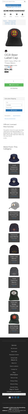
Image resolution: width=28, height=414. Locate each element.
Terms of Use (14, 377)
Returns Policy (14, 384)
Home (5, 21)
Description (8, 115)
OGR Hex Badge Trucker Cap (14, 304)
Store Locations (14, 366)
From (14, 172)
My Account (14, 348)
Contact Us (14, 369)
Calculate (14, 110)
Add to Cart (14, 85)
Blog (14, 372)
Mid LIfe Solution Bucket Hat (14, 191)
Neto (19, 411)
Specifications (16, 115)
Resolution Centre (14, 354)
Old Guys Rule (12, 21)
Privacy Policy (14, 381)
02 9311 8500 (16, 7)
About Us (14, 363)
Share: (8, 67)
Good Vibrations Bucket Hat (14, 167)
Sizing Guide (14, 358)
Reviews (10, 118)
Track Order (14, 351)
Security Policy (14, 387)
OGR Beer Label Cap (10, 24)
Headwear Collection (10, 22)
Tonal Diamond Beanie (14, 280)
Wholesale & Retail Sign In (13, 5)
